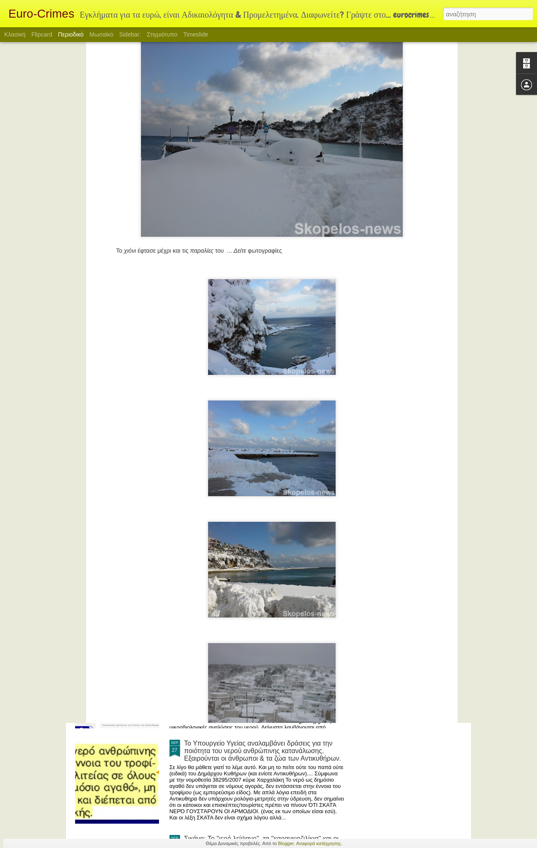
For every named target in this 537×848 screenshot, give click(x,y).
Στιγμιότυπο (162, 34)
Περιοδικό (70, 34)
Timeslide (195, 34)
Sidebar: (130, 34)
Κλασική (15, 34)
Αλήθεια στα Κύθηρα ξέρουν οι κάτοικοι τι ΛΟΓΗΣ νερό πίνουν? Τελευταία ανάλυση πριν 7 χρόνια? (257, 651)
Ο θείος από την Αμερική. (221, 552)
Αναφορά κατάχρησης (318, 843)
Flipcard (41, 34)
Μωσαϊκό (101, 34)
